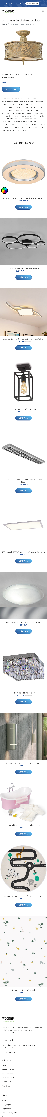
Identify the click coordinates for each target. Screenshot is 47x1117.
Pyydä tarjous (32, 3)
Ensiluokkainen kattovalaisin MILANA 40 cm (23, 622)
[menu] (42, 11)
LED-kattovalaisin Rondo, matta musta (23, 269)
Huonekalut (6, 1065)
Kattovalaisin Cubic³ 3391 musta (23, 409)
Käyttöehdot (6, 1109)
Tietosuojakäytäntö (9, 1113)
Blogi (4, 1100)
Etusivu (4, 24)
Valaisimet (16, 74)
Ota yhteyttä (6, 1104)
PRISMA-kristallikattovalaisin (23, 693)
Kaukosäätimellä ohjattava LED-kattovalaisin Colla (23, 198)
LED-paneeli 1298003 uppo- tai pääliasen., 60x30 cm (23, 552)
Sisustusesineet (8, 1073)
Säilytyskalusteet (8, 1069)
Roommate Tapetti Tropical (23, 990)
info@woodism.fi (8, 1052)
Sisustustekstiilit (8, 1078)
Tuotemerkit (6, 1082)
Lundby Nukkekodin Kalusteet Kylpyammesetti (24, 825)
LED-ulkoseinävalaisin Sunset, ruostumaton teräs (23, 763)
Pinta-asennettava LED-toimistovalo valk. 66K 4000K (23, 480)
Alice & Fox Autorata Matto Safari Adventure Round (23, 896)
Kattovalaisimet (26, 74)
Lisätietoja (11, 89)
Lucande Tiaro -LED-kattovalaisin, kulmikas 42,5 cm (23, 339)
